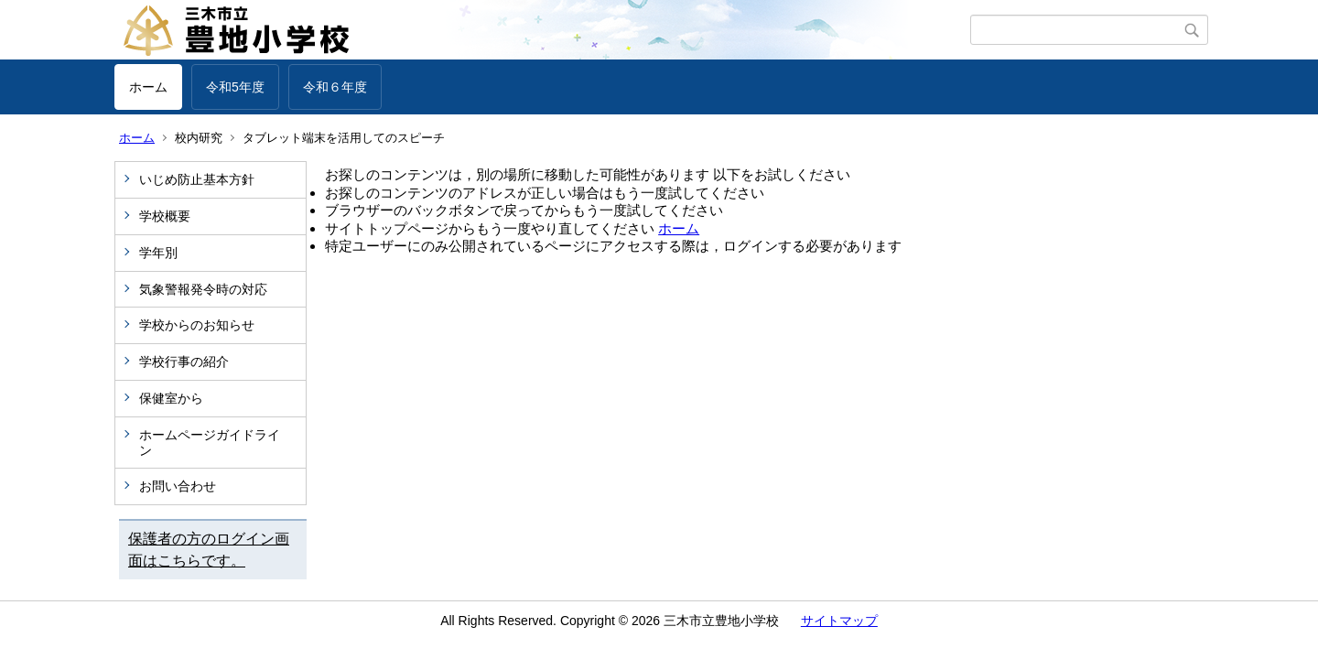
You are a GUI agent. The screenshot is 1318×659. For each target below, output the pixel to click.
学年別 (158, 252)
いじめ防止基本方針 (196, 179)
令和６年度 (335, 87)
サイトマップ (839, 620)
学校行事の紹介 (184, 361)
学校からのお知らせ (196, 325)
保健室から (171, 398)
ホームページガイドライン (209, 442)
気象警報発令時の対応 (203, 289)
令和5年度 (235, 87)
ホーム (148, 87)
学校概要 (164, 216)
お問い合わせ (177, 486)
